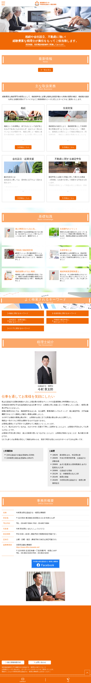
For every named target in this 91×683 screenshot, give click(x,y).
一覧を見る (46, 70)
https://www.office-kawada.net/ (28, 547)
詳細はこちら (24, 147)
